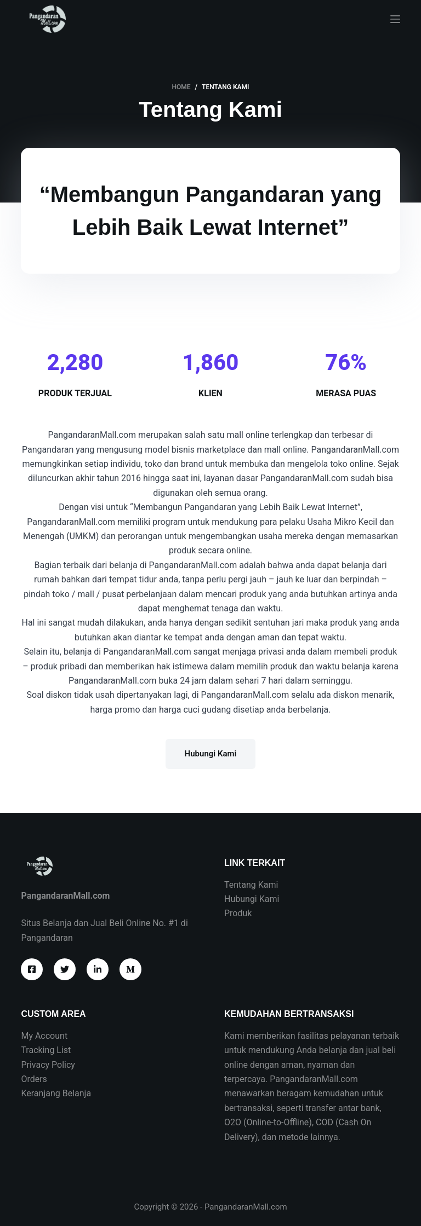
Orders (34, 1079)
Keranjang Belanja (56, 1093)
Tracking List (46, 1050)
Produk (238, 913)
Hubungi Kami (251, 899)
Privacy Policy (48, 1065)
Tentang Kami (251, 885)
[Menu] (395, 19)
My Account (44, 1036)
